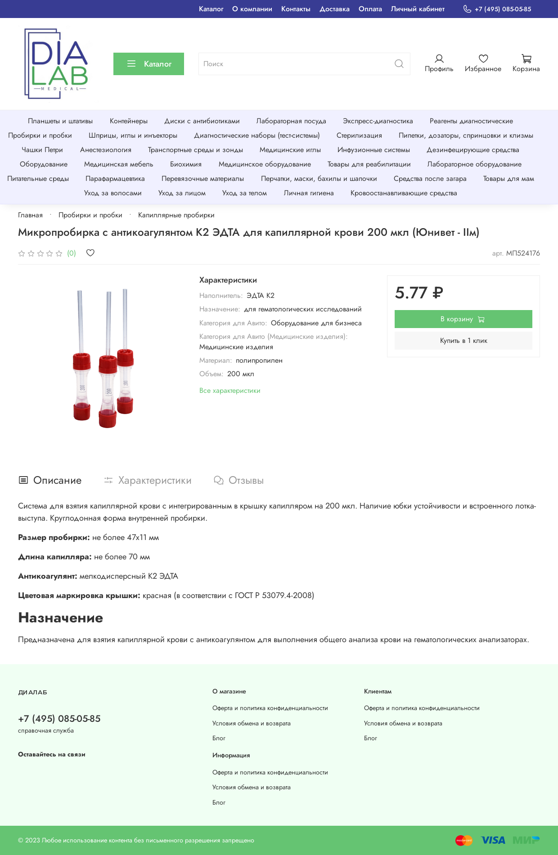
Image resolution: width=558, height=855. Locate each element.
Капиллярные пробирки (176, 215)
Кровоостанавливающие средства (404, 193)
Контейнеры (129, 121)
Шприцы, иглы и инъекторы (133, 135)
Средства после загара (430, 178)
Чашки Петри (42, 149)
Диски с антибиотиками (202, 121)
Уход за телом (244, 193)
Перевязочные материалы (203, 178)
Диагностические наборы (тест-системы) (257, 135)
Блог (218, 738)
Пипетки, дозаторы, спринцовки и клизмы (466, 135)
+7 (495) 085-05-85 (497, 9)
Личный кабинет (418, 9)
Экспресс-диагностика (378, 121)
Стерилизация (359, 135)
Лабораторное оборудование (475, 164)
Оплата (370, 9)
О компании (252, 9)
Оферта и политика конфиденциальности (270, 707)
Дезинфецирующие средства (473, 149)
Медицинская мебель (118, 164)
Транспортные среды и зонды (195, 149)
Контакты (295, 9)
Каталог (211, 9)
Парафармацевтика (115, 178)
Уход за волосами (113, 193)
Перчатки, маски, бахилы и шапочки (319, 178)
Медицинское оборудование (265, 164)
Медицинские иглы (290, 149)
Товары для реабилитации (369, 164)
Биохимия (186, 164)
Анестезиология (105, 149)
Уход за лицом (182, 193)
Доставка (335, 9)
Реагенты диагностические (471, 121)
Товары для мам (508, 178)
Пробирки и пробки (40, 135)
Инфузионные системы (374, 149)
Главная (30, 215)
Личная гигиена (309, 193)
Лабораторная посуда (291, 121)
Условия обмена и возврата (251, 723)
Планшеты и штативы (60, 121)
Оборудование (44, 164)
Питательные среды (38, 178)
